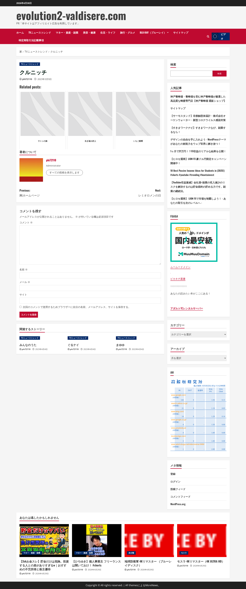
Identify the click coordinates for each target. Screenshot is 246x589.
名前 (23, 269)
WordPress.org (177, 504)
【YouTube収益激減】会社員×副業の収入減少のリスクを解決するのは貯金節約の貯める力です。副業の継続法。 (198, 186)
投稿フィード (177, 489)
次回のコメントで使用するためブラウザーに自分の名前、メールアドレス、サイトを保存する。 (77, 307)
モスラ (184, 553)
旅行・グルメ (127, 32)
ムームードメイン (180, 267)
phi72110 (27, 79)
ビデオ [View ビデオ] (219, 36)
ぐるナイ (73, 345)
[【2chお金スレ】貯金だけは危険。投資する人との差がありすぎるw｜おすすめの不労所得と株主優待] (44, 540)
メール (24, 282)
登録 (172, 474)
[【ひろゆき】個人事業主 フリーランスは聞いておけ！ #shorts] (96, 540)
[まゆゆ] (138, 338)
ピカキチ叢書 (177, 278)
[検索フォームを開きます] (208, 36)
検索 (173, 64)
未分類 (131, 553)
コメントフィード (180, 496)
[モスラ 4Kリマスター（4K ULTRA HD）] (202, 540)
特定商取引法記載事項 (31, 40)
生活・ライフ (107, 32)
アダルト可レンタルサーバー (186, 308)
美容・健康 (89, 32)
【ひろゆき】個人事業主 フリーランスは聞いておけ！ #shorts (96, 563)
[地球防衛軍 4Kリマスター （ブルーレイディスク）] (149, 540)
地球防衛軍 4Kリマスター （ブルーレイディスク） (148, 563)
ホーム (20, 32)
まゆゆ (120, 345)
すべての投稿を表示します (64, 172)
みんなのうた (27, 345)
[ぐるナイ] (90, 338)
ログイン (175, 481)
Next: (125, 193)
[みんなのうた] (41, 338)
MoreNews (151, 585)
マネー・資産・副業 (67, 32)
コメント (26, 222)
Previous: (54, 193)
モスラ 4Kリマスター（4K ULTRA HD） (201, 561)
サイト (23, 294)
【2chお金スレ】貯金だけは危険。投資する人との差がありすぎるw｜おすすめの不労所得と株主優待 (44, 565)
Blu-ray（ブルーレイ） (153, 32)
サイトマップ (180, 32)
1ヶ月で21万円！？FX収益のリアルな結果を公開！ (198, 151)
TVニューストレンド (40, 32)
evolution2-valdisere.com (71, 15)
